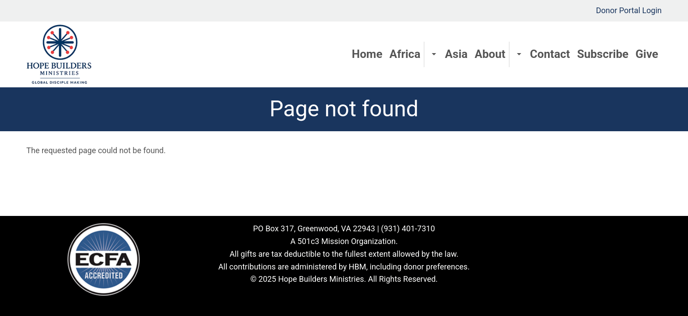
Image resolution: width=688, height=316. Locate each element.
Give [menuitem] (646, 54)
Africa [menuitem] (404, 54)
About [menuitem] (490, 54)
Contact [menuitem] (550, 54)
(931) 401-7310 (408, 228)
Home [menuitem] (367, 54)
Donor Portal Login (629, 10)
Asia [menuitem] (456, 54)
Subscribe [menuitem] (602, 54)
